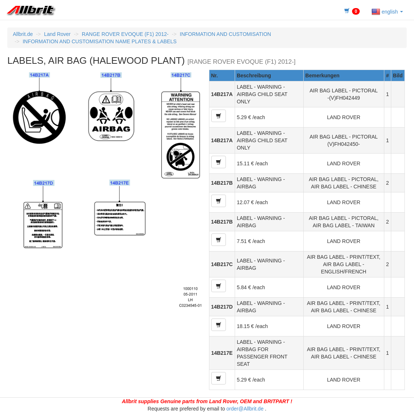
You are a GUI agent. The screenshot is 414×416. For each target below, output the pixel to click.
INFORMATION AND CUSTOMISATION (225, 34)
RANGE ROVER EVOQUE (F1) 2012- (125, 34)
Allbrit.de (23, 34)
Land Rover (57, 34)
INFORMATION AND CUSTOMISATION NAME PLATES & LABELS (100, 41)
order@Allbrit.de (244, 409)
